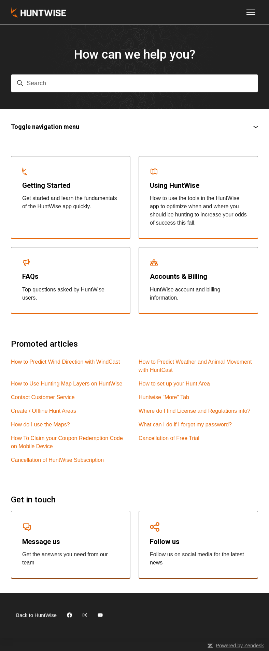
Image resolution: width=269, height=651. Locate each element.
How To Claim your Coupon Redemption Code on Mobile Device (67, 442)
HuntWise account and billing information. (185, 294)
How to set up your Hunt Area (174, 384)
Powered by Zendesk (240, 645)
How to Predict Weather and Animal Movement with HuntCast (195, 366)
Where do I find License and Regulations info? (194, 411)
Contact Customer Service (43, 397)
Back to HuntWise (36, 615)
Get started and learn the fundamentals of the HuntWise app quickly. (69, 202)
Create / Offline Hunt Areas (43, 411)
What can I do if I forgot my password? (185, 424)
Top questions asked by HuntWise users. (63, 294)
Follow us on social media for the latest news (197, 558)
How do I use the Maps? (40, 424)
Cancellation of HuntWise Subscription (57, 460)
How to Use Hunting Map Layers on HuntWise (66, 384)
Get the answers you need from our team (65, 558)
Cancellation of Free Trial (169, 438)
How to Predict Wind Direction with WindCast (65, 362)
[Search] (134, 83)
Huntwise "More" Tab (164, 397)
